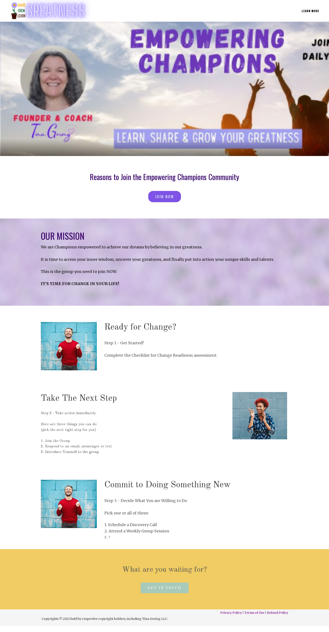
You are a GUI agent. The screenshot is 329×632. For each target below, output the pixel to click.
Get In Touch (165, 588)
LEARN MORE (310, 11)
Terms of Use (254, 613)
